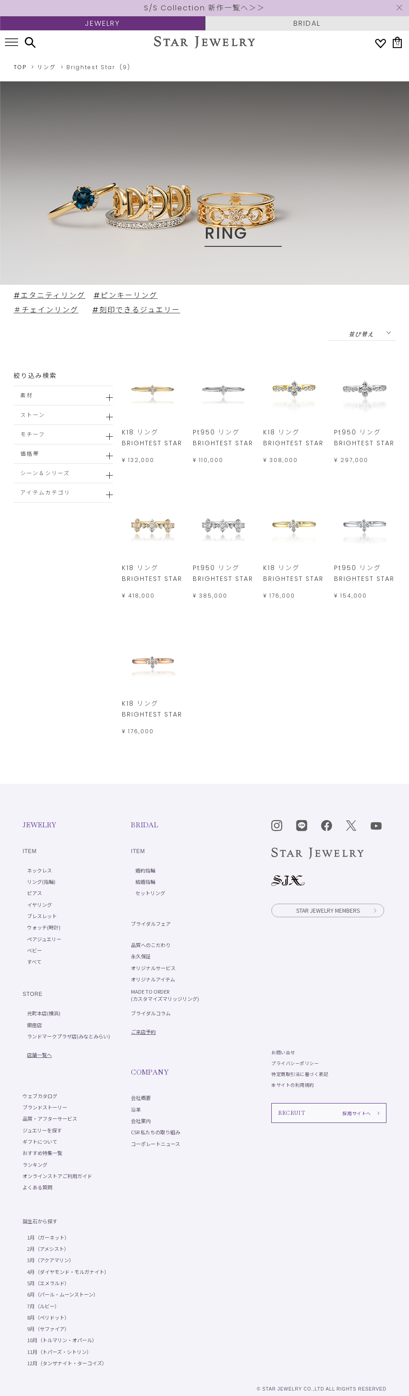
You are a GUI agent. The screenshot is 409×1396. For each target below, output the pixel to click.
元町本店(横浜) (43, 1013)
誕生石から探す (40, 1221)
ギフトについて (40, 1141)
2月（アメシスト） (48, 1248)
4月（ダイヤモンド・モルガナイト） (68, 1271)
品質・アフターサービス (50, 1118)
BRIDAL (307, 23)
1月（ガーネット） (48, 1237)
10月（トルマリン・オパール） (62, 1340)
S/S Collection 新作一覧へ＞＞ (204, 8)
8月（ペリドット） (48, 1317)
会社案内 (141, 1120)
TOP (20, 67)
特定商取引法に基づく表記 (299, 1074)
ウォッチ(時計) (43, 927)
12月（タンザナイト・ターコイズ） (67, 1363)
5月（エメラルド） (48, 1283)
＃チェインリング (46, 310)
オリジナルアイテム (153, 979)
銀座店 (34, 1024)
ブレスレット (42, 916)
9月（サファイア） (48, 1328)
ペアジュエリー (44, 939)
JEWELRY (102, 23)
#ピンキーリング (125, 295)
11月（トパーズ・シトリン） (59, 1351)
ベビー (34, 950)
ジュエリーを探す (42, 1130)
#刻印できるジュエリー (136, 310)
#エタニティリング (49, 295)
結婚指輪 (145, 881)
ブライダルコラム (151, 1013)
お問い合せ (283, 1052)
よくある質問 (37, 1187)
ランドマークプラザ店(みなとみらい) (68, 1036)
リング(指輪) (41, 881)
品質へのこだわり (151, 944)
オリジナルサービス (153, 968)
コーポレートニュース (155, 1143)
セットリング (150, 892)
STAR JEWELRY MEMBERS (336, 910)
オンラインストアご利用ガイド (57, 1175)
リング (46, 67)
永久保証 (141, 956)
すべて (34, 961)
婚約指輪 (145, 870)
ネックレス (39, 870)
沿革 (136, 1109)
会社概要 (141, 1097)
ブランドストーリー (45, 1107)
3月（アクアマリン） (50, 1260)
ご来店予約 (143, 1031)
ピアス (34, 892)
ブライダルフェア (151, 923)
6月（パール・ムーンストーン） (62, 1294)
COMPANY (149, 1072)
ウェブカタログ (40, 1095)
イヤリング (39, 904)
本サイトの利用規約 (292, 1084)
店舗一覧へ (39, 1054)
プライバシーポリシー (295, 1063)
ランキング (35, 1164)
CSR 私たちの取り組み (155, 1132)
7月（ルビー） (43, 1306)
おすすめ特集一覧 (42, 1152)
